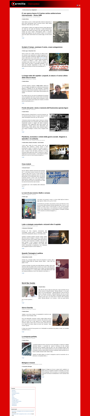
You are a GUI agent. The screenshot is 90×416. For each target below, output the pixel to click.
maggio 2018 (70, 153)
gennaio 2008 (70, 321)
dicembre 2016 (71, 176)
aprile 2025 (70, 41)
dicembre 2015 (71, 192)
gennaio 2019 (70, 142)
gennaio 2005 (70, 370)
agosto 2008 (70, 312)
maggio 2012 (70, 251)
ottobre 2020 (70, 114)
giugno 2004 (70, 379)
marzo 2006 (70, 351)
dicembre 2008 (71, 306)
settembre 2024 (71, 50)
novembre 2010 (71, 275)
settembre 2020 (71, 115)
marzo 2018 (70, 156)
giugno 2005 (70, 363)
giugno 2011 (70, 266)
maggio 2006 (70, 348)
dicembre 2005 (71, 355)
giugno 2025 (70, 38)
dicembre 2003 (71, 387)
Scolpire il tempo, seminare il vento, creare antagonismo (44, 47)
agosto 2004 (70, 377)
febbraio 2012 (70, 255)
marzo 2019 (70, 140)
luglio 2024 (70, 53)
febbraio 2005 (70, 368)
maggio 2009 (70, 299)
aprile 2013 (70, 236)
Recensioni (37, 207)
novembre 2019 (71, 129)
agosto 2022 (70, 84)
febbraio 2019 (70, 141)
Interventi (37, 82)
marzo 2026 (70, 26)
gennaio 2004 (70, 386)
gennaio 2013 (70, 240)
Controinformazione (38, 382)
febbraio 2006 (70, 352)
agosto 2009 (70, 295)
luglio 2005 (70, 362)
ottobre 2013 (70, 228)
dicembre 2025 (71, 30)
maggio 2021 (70, 104)
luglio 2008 (70, 313)
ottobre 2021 (70, 98)
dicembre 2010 (71, 274)
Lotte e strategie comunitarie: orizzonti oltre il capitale (43, 237)
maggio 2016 (70, 186)
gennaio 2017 (70, 175)
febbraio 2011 (70, 271)
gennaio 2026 (70, 29)
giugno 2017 (70, 168)
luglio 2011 (70, 264)
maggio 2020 (70, 121)
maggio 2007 (70, 332)
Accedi (69, 408)
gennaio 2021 (70, 110)
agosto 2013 (70, 230)
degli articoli (71, 410)
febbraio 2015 (70, 206)
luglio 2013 (70, 232)
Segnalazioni (14, 26)
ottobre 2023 (70, 65)
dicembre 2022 (71, 79)
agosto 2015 (70, 198)
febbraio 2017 (70, 174)
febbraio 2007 (70, 336)
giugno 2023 (70, 71)
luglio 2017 (70, 167)
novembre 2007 (71, 324)
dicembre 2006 (71, 339)
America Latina (38, 238)
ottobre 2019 (70, 130)
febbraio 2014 (70, 222)
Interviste (43, 382)
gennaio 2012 (70, 256)
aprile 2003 (70, 398)
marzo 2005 (70, 367)
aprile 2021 (70, 106)
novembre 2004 (71, 373)
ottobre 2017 (70, 163)
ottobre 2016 (70, 179)
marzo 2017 (70, 172)
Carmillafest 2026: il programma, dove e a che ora (17, 39)
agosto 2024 (70, 52)
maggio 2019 (70, 137)
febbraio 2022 (70, 92)
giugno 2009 (70, 298)
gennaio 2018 (70, 159)
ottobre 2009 (70, 293)
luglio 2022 (70, 86)
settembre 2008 (71, 310)
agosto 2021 (70, 100)
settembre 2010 (71, 278)
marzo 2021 (70, 107)
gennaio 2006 (70, 354)
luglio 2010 (70, 280)
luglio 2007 (70, 329)
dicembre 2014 (71, 209)
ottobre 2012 (70, 244)
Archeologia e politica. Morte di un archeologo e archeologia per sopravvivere (16, 129)
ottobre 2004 (70, 374)
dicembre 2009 (71, 290)
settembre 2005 (71, 359)
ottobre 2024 (70, 49)
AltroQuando (14, 27)
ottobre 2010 (70, 276)
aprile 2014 (70, 220)
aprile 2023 (70, 73)
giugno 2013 (70, 233)
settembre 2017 (71, 164)
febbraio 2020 (70, 125)
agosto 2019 (70, 133)
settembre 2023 (71, 67)
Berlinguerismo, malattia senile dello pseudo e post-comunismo (17, 93)
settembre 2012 (71, 245)
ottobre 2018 (70, 146)
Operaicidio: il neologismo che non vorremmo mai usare (17, 34)
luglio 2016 (70, 183)
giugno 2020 (70, 119)
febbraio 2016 (70, 190)
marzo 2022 (70, 91)
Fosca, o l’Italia (15, 86)
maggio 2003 (70, 397)
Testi (13, 17)
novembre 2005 (71, 356)
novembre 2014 (71, 210)
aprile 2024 (70, 57)
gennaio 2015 (70, 207)
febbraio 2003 (70, 401)
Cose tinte (14, 113)
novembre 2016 (71, 178)
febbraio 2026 (70, 27)
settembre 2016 (71, 180)
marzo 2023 (70, 75)
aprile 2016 (70, 187)
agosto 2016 (70, 182)
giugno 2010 (70, 282)
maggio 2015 (70, 202)
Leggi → (26, 40)
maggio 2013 (70, 234)
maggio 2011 (70, 267)
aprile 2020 (70, 122)
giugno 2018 (70, 152)
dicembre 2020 (71, 111)
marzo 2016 (70, 188)
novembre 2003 (71, 389)
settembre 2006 (71, 343)
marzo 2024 (70, 58)
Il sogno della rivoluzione (16, 118)
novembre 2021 (71, 96)
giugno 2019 (70, 136)
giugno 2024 (70, 54)
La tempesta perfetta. (32, 353)
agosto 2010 (70, 279)
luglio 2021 (70, 102)
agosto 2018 (70, 149)
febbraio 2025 (70, 44)
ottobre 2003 (70, 390)
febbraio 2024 (70, 60)
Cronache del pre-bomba (16, 23)
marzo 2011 (70, 270)
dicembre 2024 (71, 46)
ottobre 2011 (70, 260)
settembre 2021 (71, 99)
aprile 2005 (70, 366)
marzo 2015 (70, 205)
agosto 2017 (70, 165)
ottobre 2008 (70, 309)
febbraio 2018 (70, 157)
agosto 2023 (70, 68)
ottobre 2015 (70, 195)
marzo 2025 (70, 42)
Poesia (13, 19)
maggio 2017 (70, 169)
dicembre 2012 (71, 241)
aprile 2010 (70, 285)
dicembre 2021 (71, 95)
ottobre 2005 (70, 358)
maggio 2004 (70, 381)
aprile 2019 (70, 138)
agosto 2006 (70, 344)
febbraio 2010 (70, 287)
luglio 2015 (70, 199)
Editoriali (36, 149)
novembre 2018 (71, 145)
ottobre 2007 (70, 325)
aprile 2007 (70, 333)
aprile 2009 (70, 301)
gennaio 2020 (70, 126)
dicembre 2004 (71, 371)
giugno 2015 (70, 201)
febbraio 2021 (70, 109)
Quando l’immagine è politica (34, 267)
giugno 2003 (70, 396)
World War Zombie (31, 297)
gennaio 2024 (70, 61)
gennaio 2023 (70, 77)
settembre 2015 (71, 197)
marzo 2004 (70, 383)
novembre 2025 (71, 31)
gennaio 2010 (70, 289)
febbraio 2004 (70, 385)
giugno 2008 (70, 314)
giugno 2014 (70, 217)
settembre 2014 (71, 213)
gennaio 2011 (70, 272)
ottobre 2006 (70, 341)
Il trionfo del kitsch (15, 50)
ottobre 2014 (70, 211)
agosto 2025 (70, 35)
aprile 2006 (70, 350)
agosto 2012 (70, 247)
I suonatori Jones (15, 24)
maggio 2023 (70, 72)
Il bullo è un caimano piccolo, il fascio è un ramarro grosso (16, 62)
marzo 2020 (70, 123)
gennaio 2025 (70, 45)
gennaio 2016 (70, 191)
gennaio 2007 (70, 337)
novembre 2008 (71, 308)
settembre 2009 (71, 294)
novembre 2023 (71, 64)
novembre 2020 (71, 113)
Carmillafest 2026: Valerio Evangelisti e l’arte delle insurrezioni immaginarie (17, 99)
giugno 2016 (70, 184)
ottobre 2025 (70, 33)
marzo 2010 (70, 286)
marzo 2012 (70, 253)
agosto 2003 (70, 393)
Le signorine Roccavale (16, 88)
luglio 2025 (70, 37)
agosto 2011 (70, 263)
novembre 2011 (71, 259)
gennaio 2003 (70, 402)
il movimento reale (41, 149)
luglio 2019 (70, 134)
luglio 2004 (70, 378)
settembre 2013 (71, 229)
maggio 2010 (70, 283)
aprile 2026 (70, 25)
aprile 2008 (70, 317)
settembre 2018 (71, 148)
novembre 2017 (71, 161)
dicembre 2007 (71, 322)
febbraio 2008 (70, 320)
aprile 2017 (70, 171)
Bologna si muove (30, 381)
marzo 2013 (70, 237)
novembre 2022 (71, 80)
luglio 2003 (70, 394)
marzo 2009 (70, 302)
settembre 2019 (71, 132)
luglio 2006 (70, 345)
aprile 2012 (70, 252)
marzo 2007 (70, 335)
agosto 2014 (70, 214)
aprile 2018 (70, 155)
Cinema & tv (37, 48)
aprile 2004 (70, 382)
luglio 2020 (70, 118)
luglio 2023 (70, 69)
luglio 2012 (70, 248)
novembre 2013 (71, 226)
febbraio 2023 (70, 76)
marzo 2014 (70, 221)
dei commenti (71, 411)
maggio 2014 (70, 218)
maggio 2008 (70, 316)
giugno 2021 (70, 103)
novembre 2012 (71, 243)
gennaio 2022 (70, 94)
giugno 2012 (70, 249)
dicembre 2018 (71, 144)
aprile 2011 (70, 268)
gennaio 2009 (70, 305)
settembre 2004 (71, 375)
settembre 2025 (71, 34)
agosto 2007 (70, 328)
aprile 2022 (70, 90)
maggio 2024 (70, 56)
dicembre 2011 (71, 257)
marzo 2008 (70, 318)
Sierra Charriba (29, 323)
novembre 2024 (71, 48)
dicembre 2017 (71, 160)
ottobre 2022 (70, 81)
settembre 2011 (71, 262)
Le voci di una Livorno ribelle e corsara (38, 205)
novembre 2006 (71, 340)
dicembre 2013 (71, 225)
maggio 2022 (70, 88)
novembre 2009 (71, 291)
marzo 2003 (70, 400)
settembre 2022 (71, 83)
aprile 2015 (70, 203)
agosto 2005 (70, 360)
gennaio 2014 (70, 224)
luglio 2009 (70, 297)
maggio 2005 (70, 364)
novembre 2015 (71, 194)
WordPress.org (71, 412)
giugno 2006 (70, 347)
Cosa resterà (29, 174)
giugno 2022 (70, 87)
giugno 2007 (70, 331)
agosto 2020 (70, 117)
